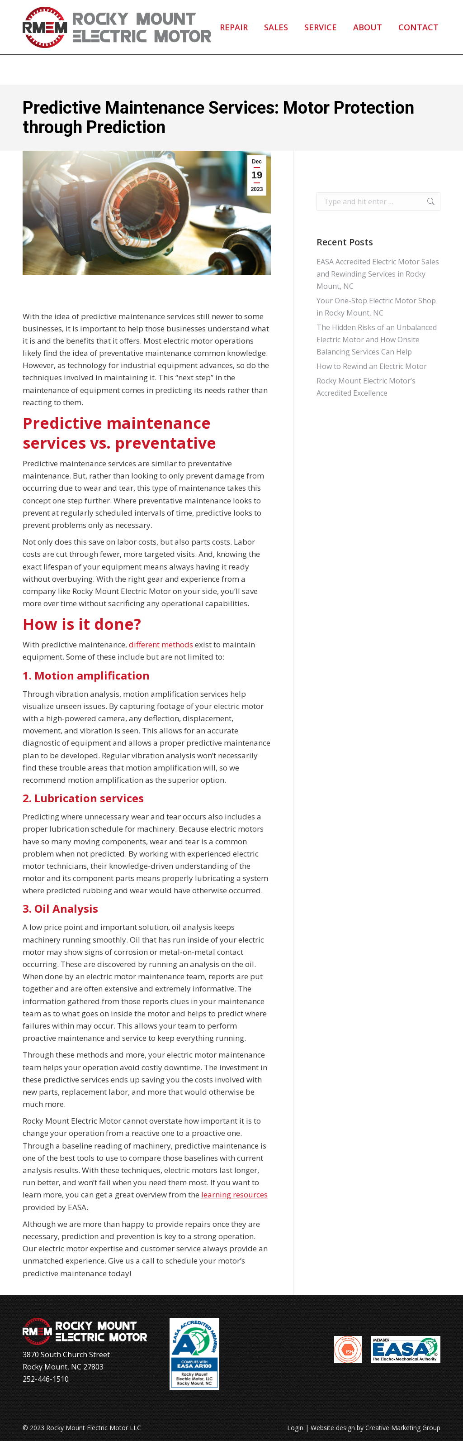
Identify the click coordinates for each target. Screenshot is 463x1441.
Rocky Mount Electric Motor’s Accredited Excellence (366, 387)
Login (295, 1427)
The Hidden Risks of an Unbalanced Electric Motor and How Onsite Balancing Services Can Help (377, 339)
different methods (161, 644)
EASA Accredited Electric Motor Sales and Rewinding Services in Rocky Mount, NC (378, 274)
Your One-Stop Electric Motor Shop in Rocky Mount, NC (376, 307)
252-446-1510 (63, 15)
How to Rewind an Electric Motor (372, 366)
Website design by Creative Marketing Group (375, 1427)
